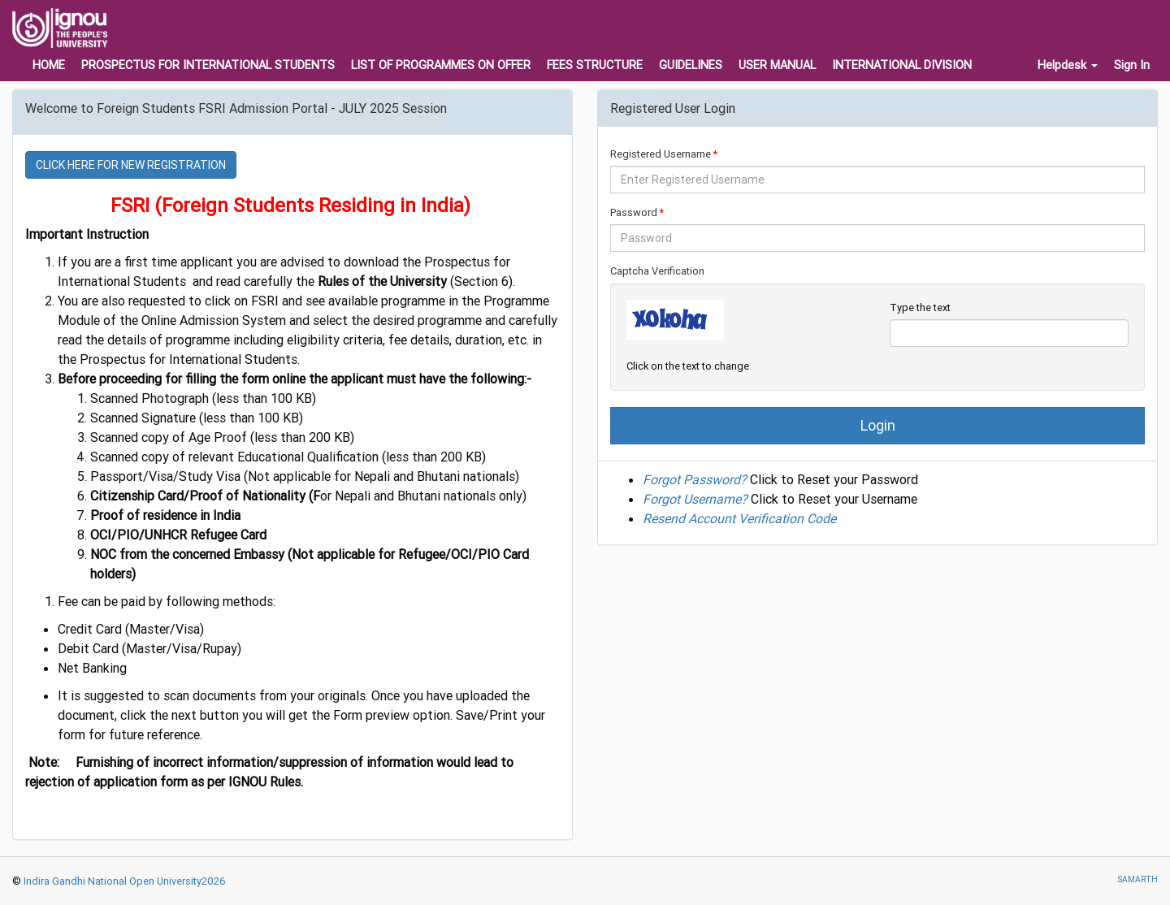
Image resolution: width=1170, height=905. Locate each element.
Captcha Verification (657, 271)
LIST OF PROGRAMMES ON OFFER (441, 65)
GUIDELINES (690, 65)
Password (633, 212)
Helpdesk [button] (1068, 65)
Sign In (1132, 65)
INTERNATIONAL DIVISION (902, 65)
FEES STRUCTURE (595, 65)
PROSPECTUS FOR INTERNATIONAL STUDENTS (208, 65)
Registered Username (660, 154)
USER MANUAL (777, 65)
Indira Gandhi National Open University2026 (123, 881)
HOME (48, 65)
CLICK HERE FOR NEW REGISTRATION (131, 165)
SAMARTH (1137, 879)
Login (877, 425)
